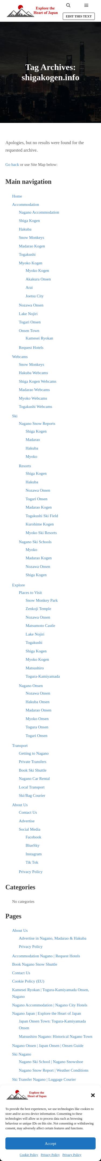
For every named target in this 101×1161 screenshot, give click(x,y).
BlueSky (33, 845)
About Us (20, 805)
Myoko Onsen (37, 719)
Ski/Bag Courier (32, 795)
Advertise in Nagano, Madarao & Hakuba (52, 938)
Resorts (25, 466)
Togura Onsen (37, 727)
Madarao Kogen (32, 246)
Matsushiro (35, 668)
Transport (20, 745)
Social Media (29, 829)
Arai (29, 287)
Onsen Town (29, 330)
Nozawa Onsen (31, 305)
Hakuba (25, 229)
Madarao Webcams (34, 390)
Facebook (33, 837)
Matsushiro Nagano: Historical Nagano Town (55, 1036)
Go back (12, 164)
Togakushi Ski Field (42, 516)
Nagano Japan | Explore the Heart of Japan (46, 1013)
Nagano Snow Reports (37, 423)
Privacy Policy (50, 1155)
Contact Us (28, 812)
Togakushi (27, 254)
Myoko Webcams (33, 398)
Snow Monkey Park (42, 600)
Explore (18, 585)
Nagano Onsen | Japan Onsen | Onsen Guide (47, 1045)
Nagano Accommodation (39, 212)
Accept (50, 1143)
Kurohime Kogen (40, 524)
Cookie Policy (29, 1155)
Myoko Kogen (30, 263)
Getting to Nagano (34, 753)
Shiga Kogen (29, 220)
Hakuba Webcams (33, 373)
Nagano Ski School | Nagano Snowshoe (51, 1062)
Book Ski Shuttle (33, 770)
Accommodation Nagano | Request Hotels (46, 956)
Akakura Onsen (38, 279)
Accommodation (25, 204)
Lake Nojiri (28, 314)
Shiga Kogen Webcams (37, 381)
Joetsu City (35, 296)
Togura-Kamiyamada (43, 676)
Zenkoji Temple (38, 609)
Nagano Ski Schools (35, 542)
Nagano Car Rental (34, 778)
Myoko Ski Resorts (41, 533)
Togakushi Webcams (35, 406)
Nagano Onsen (31, 686)
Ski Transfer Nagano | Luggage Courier (44, 1079)
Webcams (20, 357)
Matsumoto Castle (40, 625)
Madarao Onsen (38, 710)
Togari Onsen (30, 322)
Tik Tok (32, 862)
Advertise (26, 821)
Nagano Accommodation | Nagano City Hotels (49, 1005)
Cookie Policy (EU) (28, 981)
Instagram (34, 854)
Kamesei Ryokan (39, 338)
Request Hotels (31, 347)
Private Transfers (32, 762)
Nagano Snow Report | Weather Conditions (54, 1070)
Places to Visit (30, 592)
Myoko (31, 456)
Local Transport (31, 787)
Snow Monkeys (31, 237)
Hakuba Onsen (38, 702)
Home (17, 196)
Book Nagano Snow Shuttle (34, 964)
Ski (15, 416)
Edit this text (79, 16)
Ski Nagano (21, 1054)
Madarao (33, 439)
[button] (93, 1095)
